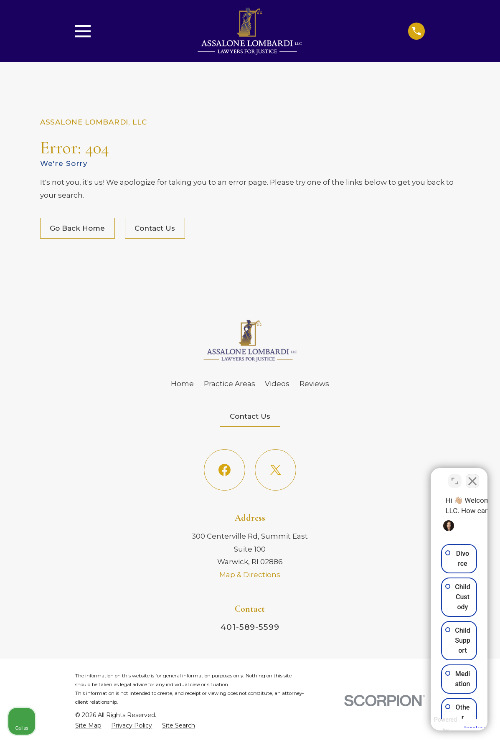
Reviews (314, 383)
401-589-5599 (250, 627)
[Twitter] (275, 470)
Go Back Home (77, 228)
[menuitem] (88, 725)
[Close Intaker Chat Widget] (472, 476)
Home (182, 383)
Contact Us (155, 228)
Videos (277, 383)
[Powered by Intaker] (428, 725)
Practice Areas (229, 383)
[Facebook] (224, 470)
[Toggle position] (455, 476)
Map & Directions (249, 574)
